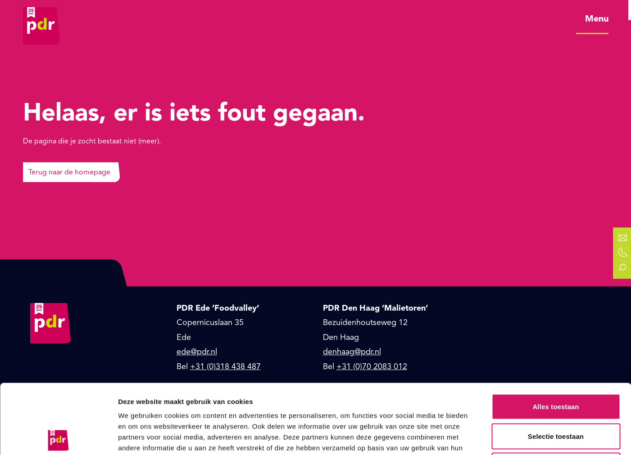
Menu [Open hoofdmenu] (596, 18)
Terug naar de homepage (69, 172)
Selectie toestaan (556, 366)
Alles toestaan (555, 337)
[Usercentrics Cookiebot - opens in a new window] (58, 437)
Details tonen (486, 437)
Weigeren (555, 396)
